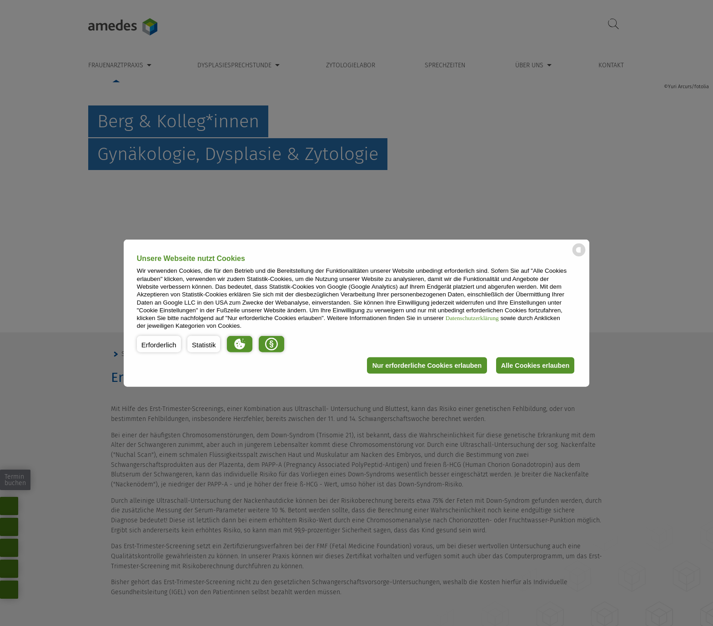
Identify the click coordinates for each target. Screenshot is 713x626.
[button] (159, 344)
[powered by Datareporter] (579, 255)
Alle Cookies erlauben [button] (535, 365)
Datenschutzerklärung (472, 318)
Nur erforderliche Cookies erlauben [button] (426, 365)
